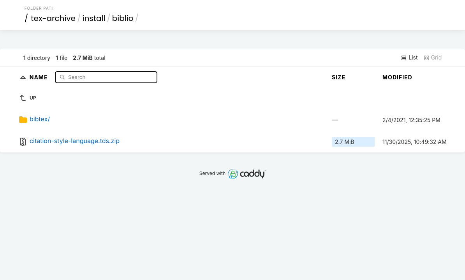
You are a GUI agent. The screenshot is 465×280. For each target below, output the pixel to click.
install (94, 18)
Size (338, 77)
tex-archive (53, 18)
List (409, 57)
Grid (432, 57)
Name (39, 77)
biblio (123, 18)
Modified (397, 77)
